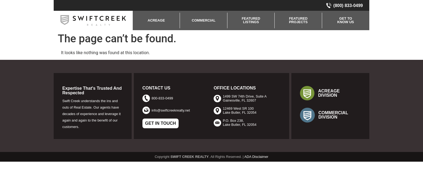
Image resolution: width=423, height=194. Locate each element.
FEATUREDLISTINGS (251, 20)
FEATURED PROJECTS (298, 20)
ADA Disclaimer (256, 157)
